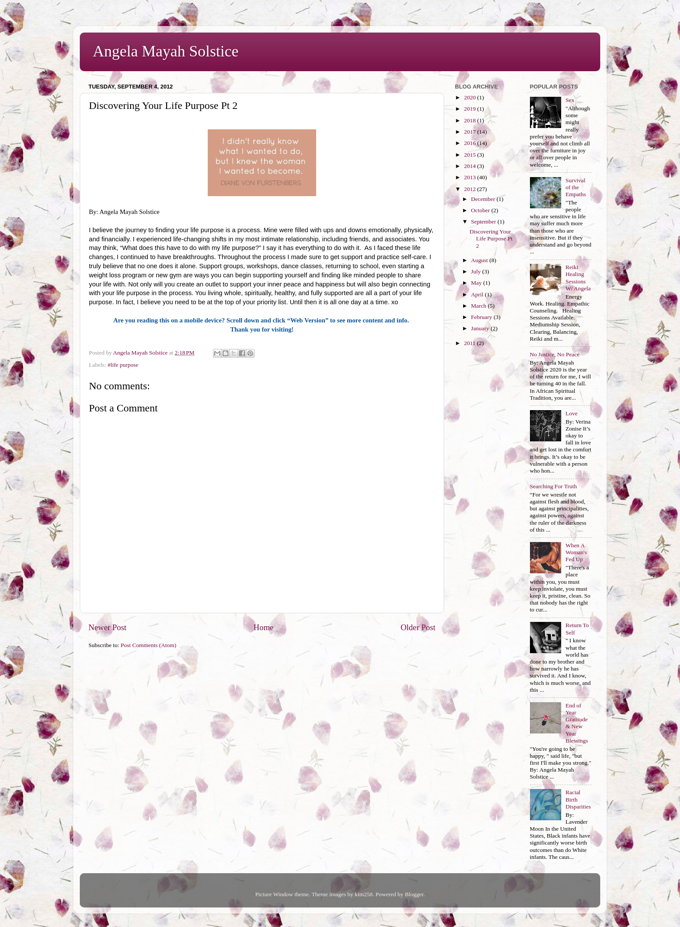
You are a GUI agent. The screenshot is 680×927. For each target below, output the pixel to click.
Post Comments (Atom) (148, 645)
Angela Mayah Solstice (166, 51)
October (481, 210)
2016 (470, 143)
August (480, 260)
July (476, 271)
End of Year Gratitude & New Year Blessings (577, 723)
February (482, 317)
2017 (470, 131)
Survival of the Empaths (576, 187)
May (477, 282)
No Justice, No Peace (555, 354)
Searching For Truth (553, 486)
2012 (470, 189)
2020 (470, 97)
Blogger (414, 894)
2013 (470, 177)
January (480, 328)
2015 (470, 154)
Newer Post (107, 627)
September (484, 221)
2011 (470, 343)
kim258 (364, 894)
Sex (570, 100)
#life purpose (123, 365)
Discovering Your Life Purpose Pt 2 (491, 238)
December (484, 199)
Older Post (418, 627)
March (479, 305)
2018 (470, 120)
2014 (470, 166)
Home (264, 627)
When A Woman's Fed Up (576, 552)
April (478, 294)
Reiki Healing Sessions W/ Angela (578, 278)
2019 (470, 108)
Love (572, 413)
